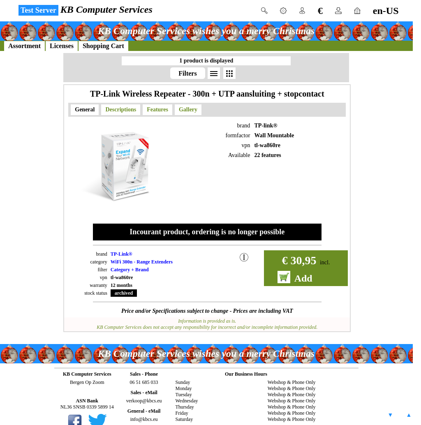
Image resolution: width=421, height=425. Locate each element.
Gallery (188, 109)
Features (157, 109)
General (85, 109)
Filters (187, 73)
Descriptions (120, 109)
